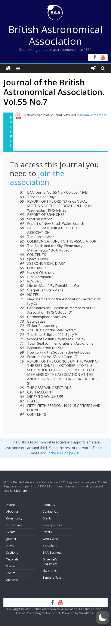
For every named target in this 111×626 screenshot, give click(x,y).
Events (10, 532)
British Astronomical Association (55, 35)
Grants (47, 518)
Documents (14, 525)
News (10, 546)
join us (74, 453)
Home (10, 505)
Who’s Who (50, 539)
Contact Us (50, 511)
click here (20, 491)
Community (14, 518)
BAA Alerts (50, 546)
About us (12, 511)
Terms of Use (52, 577)
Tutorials (12, 559)
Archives (12, 580)
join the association (37, 177)
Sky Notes (50, 571)
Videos (10, 566)
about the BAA (52, 453)
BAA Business (52, 552)
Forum (10, 573)
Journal (11, 539)
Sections (12, 552)
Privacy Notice (52, 525)
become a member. (92, 115)
